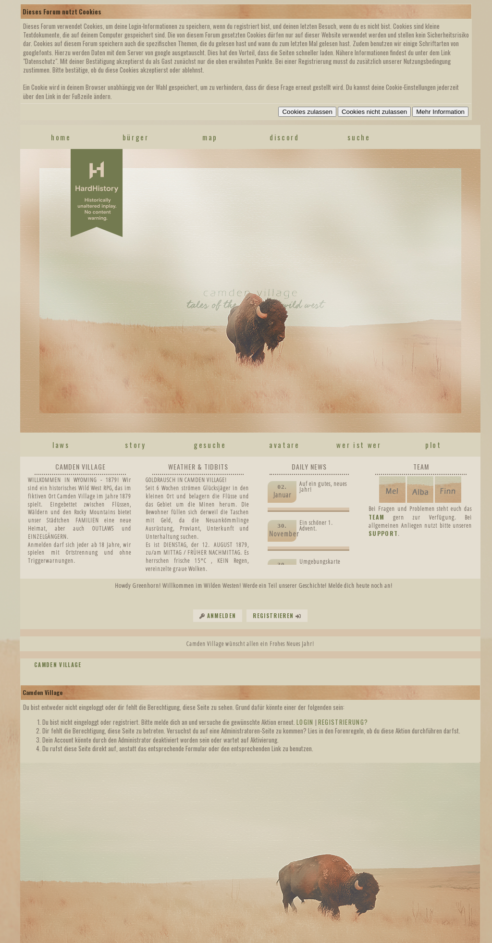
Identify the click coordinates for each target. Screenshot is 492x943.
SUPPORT (383, 533)
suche (358, 137)
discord (284, 137)
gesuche (210, 444)
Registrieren (273, 616)
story (135, 444)
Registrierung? (343, 722)
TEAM (376, 517)
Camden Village (58, 665)
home (61, 137)
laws (61, 444)
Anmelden (221, 616)
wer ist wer (358, 444)
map (210, 137)
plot (433, 444)
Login (305, 722)
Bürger (136, 137)
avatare (284, 444)
